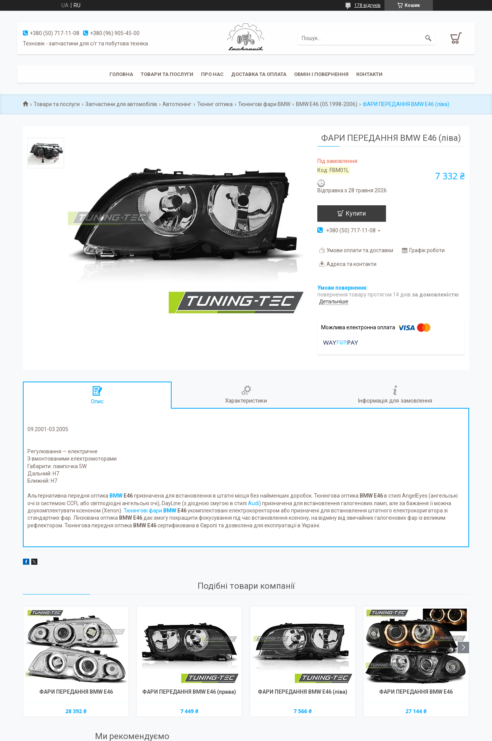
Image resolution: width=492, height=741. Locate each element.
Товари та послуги (167, 74)
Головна (121, 74)
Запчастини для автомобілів (121, 104)
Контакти (369, 74)
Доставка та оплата (258, 74)
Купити (356, 213)
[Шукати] (428, 38)
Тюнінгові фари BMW (264, 104)
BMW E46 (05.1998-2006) (326, 104)
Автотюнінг (176, 104)
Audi (253, 503)
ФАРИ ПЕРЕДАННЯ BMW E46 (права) (189, 692)
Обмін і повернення (321, 74)
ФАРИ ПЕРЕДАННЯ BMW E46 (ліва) (302, 692)
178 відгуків (367, 5)
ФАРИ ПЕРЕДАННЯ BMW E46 (76, 692)
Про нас (212, 74)
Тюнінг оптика (215, 104)
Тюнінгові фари (150, 510)
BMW (115, 496)
